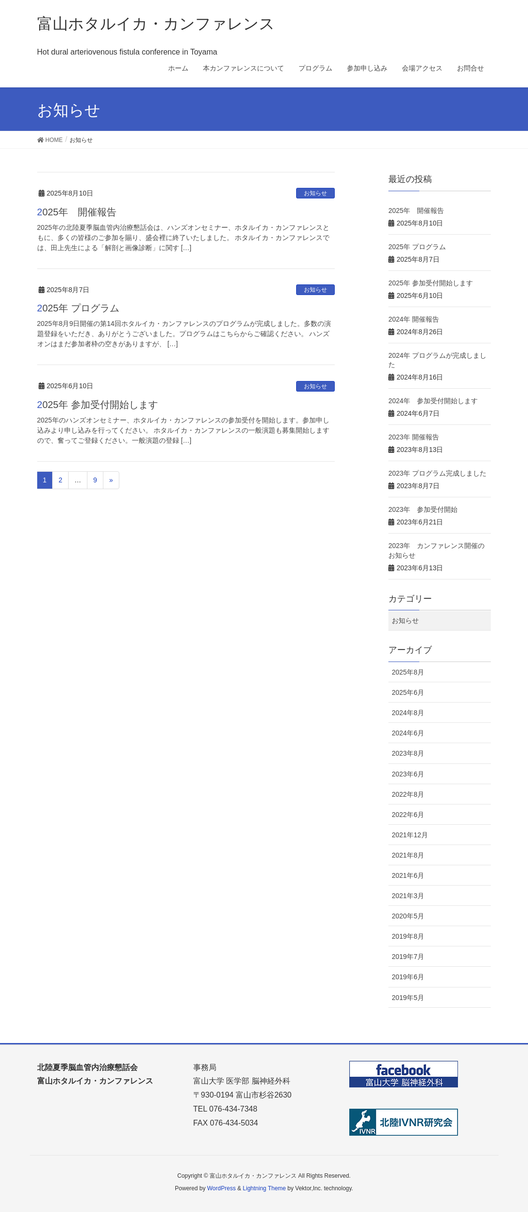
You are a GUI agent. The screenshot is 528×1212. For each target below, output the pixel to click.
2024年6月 (408, 733)
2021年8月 (408, 855)
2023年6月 (408, 774)
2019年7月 (408, 956)
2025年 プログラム (78, 308)
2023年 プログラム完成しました (437, 473)
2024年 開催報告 (413, 319)
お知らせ (315, 193)
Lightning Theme (264, 1188)
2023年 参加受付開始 (422, 509)
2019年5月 (408, 997)
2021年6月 (408, 875)
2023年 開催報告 (413, 437)
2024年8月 (408, 713)
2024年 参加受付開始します (433, 401)
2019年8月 (408, 936)
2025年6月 (408, 692)
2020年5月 (408, 916)
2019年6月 (408, 977)
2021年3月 (408, 896)
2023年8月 (408, 753)
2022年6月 (408, 814)
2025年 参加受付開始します (97, 404)
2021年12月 (410, 835)
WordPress (221, 1188)
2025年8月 (408, 672)
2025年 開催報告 (77, 212)
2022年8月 (408, 794)
